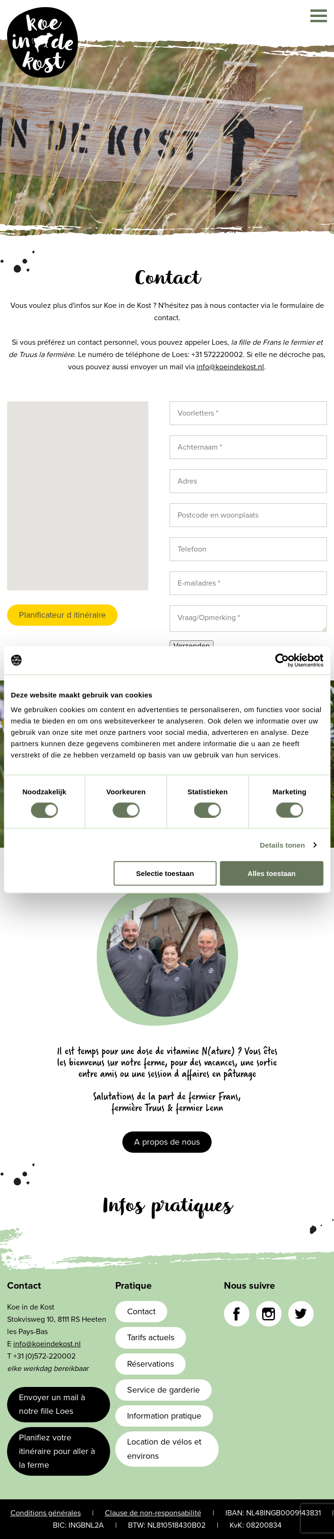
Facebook (236, 1313)
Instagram (269, 1313)
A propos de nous (167, 1142)
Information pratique (164, 1416)
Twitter (301, 1313)
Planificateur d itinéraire (62, 615)
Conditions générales (45, 1513)
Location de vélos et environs (164, 1449)
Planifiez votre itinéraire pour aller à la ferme (57, 1451)
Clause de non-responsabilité (153, 1513)
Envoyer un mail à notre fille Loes (52, 1404)
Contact (141, 1311)
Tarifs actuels (150, 1337)
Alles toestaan (272, 873)
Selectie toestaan (165, 873)
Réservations (150, 1364)
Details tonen (282, 845)
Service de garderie (163, 1390)
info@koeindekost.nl (230, 367)
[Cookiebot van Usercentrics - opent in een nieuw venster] (281, 660)
